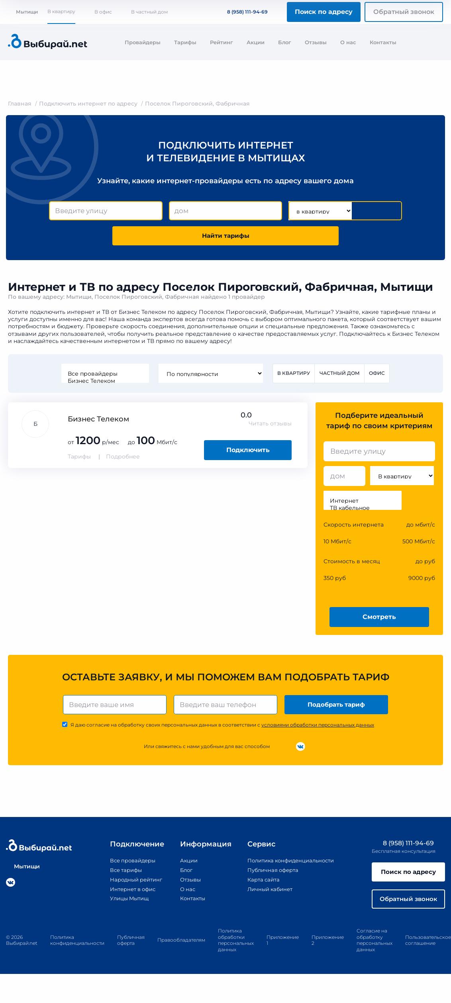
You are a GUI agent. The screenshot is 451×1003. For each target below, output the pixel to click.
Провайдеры (143, 42)
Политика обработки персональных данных (236, 946)
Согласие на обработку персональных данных (374, 946)
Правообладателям (181, 946)
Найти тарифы (225, 237)
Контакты (383, 42)
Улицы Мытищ (123, 901)
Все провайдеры (104, 376)
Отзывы (316, 42)
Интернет (362, 503)
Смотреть (379, 619)
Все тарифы (119, 874)
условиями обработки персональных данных (317, 729)
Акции (256, 42)
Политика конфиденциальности (289, 864)
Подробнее (123, 459)
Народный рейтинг (130, 883)
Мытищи (23, 12)
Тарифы (185, 42)
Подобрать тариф (337, 707)
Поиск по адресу (324, 12)
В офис (103, 12)
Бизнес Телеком (104, 383)
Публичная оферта (270, 874)
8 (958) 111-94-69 (243, 12)
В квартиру (61, 11)
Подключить (248, 452)
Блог (284, 42)
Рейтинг (221, 42)
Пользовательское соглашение (428, 946)
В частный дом (149, 12)
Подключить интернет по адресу (88, 103)
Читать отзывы (270, 426)
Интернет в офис (127, 892)
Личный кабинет (266, 892)
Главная (19, 103)
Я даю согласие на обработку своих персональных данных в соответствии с (222, 729)
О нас (348, 42)
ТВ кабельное (362, 510)
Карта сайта (259, 883)
